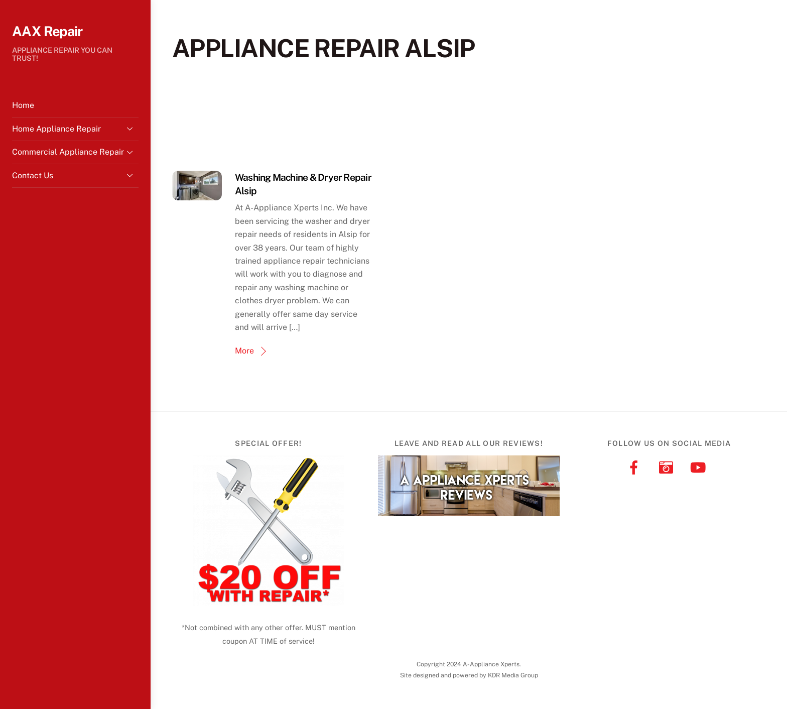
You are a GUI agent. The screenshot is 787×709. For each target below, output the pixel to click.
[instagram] (668, 466)
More (244, 351)
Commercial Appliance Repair (75, 152)
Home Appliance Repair (75, 129)
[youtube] (700, 466)
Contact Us (75, 175)
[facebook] (635, 466)
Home (23, 105)
